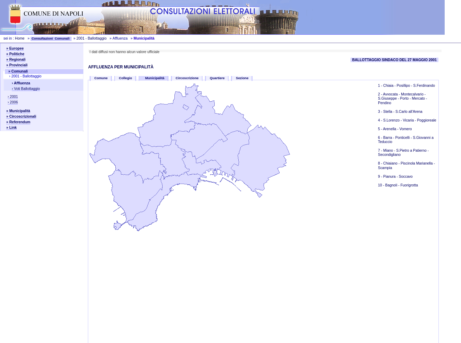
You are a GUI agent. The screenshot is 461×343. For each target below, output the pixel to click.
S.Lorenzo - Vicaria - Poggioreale (409, 120)
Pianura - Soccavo (398, 176)
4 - (380, 120)
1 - (380, 85)
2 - (380, 94)
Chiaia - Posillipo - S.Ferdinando (409, 85)
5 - (380, 129)
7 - (380, 150)
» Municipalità (18, 111)
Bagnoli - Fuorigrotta (401, 185)
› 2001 (13, 97)
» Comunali (18, 71)
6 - (380, 138)
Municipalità (155, 78)
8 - (380, 163)
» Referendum (18, 122)
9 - (380, 176)
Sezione (242, 78)
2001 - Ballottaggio (92, 38)
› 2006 (13, 102)
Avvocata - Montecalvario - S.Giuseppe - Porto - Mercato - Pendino (402, 98)
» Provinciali (16, 65)
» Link (11, 127)
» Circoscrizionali (21, 116)
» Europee (15, 48)
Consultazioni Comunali (51, 38)
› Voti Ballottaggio (26, 89)
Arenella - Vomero (397, 129)
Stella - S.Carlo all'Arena (402, 112)
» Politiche (15, 54)
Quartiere (217, 78)
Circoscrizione (187, 78)
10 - (381, 185)
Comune (101, 78)
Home (20, 38)
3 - (380, 112)
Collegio (125, 78)
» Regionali (15, 59)
